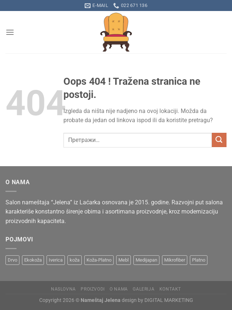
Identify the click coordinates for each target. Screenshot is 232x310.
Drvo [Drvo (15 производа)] (12, 260)
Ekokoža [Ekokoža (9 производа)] (33, 260)
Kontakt (170, 289)
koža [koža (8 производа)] (75, 260)
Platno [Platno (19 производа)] (198, 260)
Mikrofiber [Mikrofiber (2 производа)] (174, 260)
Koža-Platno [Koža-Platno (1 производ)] (98, 260)
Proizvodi (93, 289)
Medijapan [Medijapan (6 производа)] (146, 260)
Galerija (143, 289)
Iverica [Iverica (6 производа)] (56, 260)
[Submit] (219, 140)
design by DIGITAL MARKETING (157, 300)
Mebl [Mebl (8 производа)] (123, 260)
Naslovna (63, 289)
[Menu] (9, 32)
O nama (119, 289)
